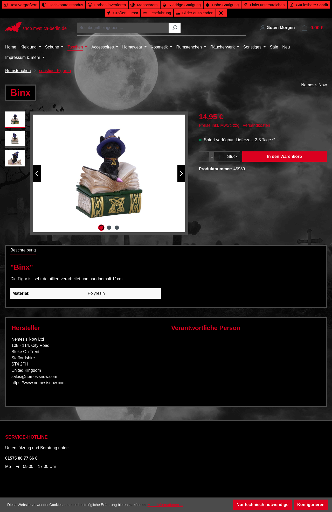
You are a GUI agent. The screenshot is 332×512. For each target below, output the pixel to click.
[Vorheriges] (37, 173)
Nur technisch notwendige (262, 504)
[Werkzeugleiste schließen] (221, 13)
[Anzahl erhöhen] (219, 156)
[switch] (20, 5)
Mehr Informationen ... (165, 505)
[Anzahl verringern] (204, 156)
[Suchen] (175, 28)
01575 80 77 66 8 (21, 458)
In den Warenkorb (284, 156)
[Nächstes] (181, 173)
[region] (97, 173)
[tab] (23, 250)
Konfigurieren (310, 504)
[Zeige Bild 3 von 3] (117, 228)
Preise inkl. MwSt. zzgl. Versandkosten (234, 125)
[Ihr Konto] (277, 28)
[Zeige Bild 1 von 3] (101, 228)
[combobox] (123, 28)
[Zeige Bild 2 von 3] (109, 228)
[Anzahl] (211, 156)
